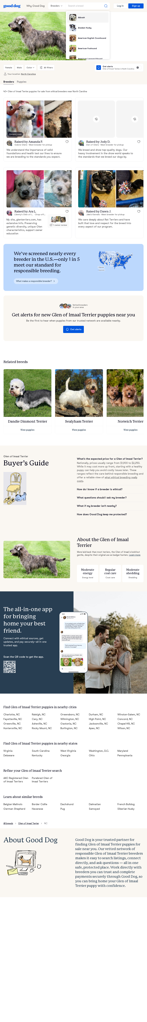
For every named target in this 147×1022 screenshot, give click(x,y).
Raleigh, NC (39, 714)
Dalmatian (95, 804)
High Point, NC (97, 719)
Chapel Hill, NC (126, 723)
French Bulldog (126, 804)
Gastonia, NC (68, 723)
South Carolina (41, 750)
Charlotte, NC (11, 714)
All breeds (8, 823)
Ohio (92, 755)
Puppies (21, 81)
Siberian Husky (126, 808)
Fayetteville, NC (12, 719)
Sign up (136, 6)
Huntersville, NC (12, 728)
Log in (120, 6)
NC (45, 823)
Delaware (8, 755)
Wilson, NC (123, 728)
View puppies (27, 430)
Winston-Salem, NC (128, 714)
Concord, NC (125, 719)
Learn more (134, 555)
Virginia (7, 750)
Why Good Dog (35, 5)
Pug (62, 808)
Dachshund (67, 804)
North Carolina (28, 74)
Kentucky (37, 755)
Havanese (37, 808)
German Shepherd (14, 808)
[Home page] (12, 6)
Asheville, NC (39, 723)
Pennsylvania (125, 755)
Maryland (122, 750)
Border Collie (39, 804)
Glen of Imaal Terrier (28, 823)
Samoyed (94, 808)
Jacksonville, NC (98, 723)
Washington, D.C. (99, 750)
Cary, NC (37, 719)
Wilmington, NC (69, 719)
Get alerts (73, 329)
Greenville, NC (12, 723)
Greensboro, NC (70, 714)
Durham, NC (96, 714)
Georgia (65, 755)
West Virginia (68, 750)
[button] (25, 119)
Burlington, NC (69, 728)
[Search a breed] (88, 6)
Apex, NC (94, 728)
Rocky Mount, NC (42, 728)
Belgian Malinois (12, 804)
